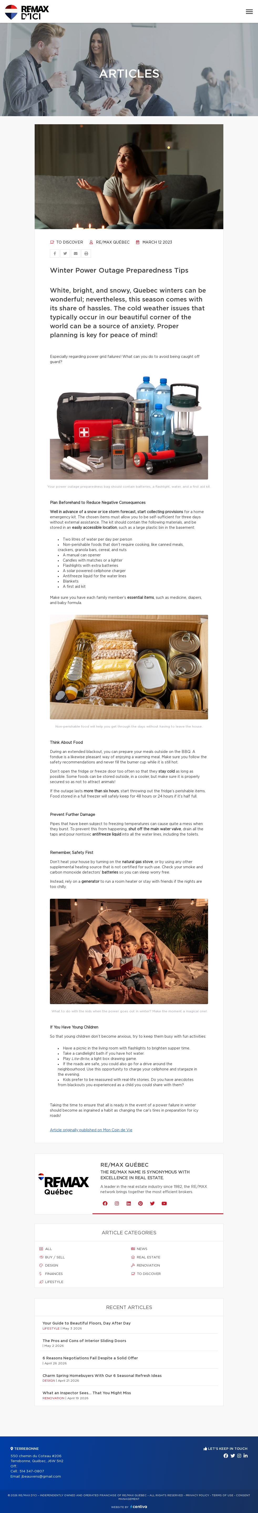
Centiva (138, 1506)
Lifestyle (51, 1282)
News (139, 1249)
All (45, 1249)
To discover (66, 242)
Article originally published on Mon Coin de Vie (91, 1130)
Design (48, 1265)
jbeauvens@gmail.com (41, 1476)
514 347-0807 (31, 1471)
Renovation (145, 1265)
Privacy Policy (197, 1495)
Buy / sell (52, 1257)
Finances (51, 1274)
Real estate (145, 1257)
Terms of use (222, 1495)
